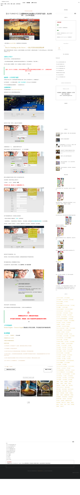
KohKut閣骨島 (72, 335)
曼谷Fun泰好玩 (64, 389)
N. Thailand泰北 (63, 345)
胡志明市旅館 (58, 402)
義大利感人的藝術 (58, 398)
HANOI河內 (63, 322)
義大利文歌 (64, 398)
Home (24, 2)
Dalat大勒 (58, 316)
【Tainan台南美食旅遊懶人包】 (11, 444)
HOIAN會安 (63, 324)
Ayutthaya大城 (65, 299)
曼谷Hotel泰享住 (70, 389)
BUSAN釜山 (66, 301)
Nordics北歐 (64, 347)
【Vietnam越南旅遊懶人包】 (60, 66)
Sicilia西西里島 (58, 364)
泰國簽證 (57, 394)
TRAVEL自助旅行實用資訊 (60, 370)
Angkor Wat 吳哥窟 (59, 297)
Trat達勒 (64, 375)
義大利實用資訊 (71, 396)
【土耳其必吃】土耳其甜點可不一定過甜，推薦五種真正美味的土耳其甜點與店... (28, 394)
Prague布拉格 (69, 354)
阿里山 (65, 404)
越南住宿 (72, 402)
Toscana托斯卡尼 (59, 375)
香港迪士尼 (61, 406)
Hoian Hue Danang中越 (60, 328)
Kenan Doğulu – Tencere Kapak (13, 327)
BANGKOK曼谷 (71, 299)
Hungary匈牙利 (72, 328)
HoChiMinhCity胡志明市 (65, 326)
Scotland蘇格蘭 (67, 362)
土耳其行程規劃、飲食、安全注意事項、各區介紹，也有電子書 (65, 188)
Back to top (76, 472)
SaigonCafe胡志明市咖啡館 (60, 360)
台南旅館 (61, 383)
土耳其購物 (63, 385)
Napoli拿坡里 (58, 347)
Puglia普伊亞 (58, 356)
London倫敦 (65, 339)
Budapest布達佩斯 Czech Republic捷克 (62, 305)
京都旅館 (57, 381)
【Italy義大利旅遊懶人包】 (60, 64)
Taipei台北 (72, 370)
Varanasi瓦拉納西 (71, 377)
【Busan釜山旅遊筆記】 (60, 74)
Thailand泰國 (8, 455)
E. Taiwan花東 (71, 316)
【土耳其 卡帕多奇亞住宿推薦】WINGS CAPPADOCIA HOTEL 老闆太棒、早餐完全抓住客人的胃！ (22, 357)
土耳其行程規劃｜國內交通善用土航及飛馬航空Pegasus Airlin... (11, 394)
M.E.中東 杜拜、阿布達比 (59, 341)
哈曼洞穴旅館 (6, 343)
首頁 (6, 443)
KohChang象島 (65, 335)
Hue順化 (67, 328)
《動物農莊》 (12, 335)
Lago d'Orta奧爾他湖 (67, 337)
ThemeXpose (40, 470)
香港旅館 (57, 406)
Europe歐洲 (66, 320)
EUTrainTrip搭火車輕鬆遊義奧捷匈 (61, 318)
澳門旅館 (72, 394)
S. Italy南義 (68, 356)
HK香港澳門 (58, 324)
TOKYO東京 (68, 368)
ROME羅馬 (63, 356)
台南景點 (65, 383)
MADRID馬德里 (72, 341)
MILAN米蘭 (58, 343)
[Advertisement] (33, 487)
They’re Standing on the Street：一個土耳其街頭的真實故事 (24, 47)
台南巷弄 (57, 383)
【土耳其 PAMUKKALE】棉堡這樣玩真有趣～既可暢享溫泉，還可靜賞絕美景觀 (18, 351)
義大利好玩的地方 (64, 396)
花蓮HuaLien (64, 402)
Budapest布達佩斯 (59, 303)
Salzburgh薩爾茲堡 (59, 362)
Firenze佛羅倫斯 (71, 320)
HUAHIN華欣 (68, 324)
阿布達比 (61, 404)
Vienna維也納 (65, 379)
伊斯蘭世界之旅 (7, 337)
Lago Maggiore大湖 (59, 337)
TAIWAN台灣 (63, 368)
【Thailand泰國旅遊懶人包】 (60, 68)
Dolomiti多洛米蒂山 (64, 316)
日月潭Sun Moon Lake (60, 387)
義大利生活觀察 (69, 398)
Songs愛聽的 (64, 364)
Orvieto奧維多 (58, 349)
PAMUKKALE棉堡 (70, 349)
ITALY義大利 (8, 456)
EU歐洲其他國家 (70, 318)
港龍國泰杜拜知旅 (66, 394)
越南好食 (57, 404)
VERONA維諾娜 (58, 377)
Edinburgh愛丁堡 (59, 320)
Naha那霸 (69, 345)
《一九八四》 (6, 335)
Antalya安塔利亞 (67, 297)
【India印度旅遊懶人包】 (60, 70)
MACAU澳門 (66, 341)
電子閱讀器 (72, 404)
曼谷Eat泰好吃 (58, 389)
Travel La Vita (5, 1)
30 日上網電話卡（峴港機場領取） (62, 27)
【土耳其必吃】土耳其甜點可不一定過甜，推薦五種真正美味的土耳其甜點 (18, 345)
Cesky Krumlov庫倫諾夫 (69, 309)
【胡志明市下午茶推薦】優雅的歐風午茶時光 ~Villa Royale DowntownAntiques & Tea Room (67, 151)
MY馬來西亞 (63, 343)
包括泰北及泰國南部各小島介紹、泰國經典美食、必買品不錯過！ (65, 237)
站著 (9, 51)
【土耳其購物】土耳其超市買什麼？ (10, 348)
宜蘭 (66, 385)
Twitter (59, 48)
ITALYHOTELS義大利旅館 (67, 330)
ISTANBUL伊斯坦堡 (59, 330)
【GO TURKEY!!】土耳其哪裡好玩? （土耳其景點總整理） (15, 360)
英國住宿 (68, 402)
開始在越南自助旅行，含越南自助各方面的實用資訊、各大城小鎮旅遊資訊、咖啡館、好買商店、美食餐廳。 (65, 202)
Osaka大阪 (64, 349)
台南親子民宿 (58, 385)
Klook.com (58, 57)
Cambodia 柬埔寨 (64, 307)
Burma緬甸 (72, 305)
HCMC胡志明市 (68, 322)
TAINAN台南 (58, 368)
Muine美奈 (58, 345)
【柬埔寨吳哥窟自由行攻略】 (60, 72)
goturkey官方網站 (12, 43)
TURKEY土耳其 (28, 11)
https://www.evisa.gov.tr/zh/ (17, 89)
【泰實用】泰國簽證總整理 (64, 138)
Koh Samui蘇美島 (59, 335)
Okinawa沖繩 (70, 347)
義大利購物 (62, 400)
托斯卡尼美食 (71, 385)
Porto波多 (64, 354)
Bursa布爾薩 (58, 307)
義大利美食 (58, 400)
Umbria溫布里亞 (70, 375)
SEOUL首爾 (63, 358)
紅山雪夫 (12, 337)
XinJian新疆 (70, 379)
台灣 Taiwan (34, 2)
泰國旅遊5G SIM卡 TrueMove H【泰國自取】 (64, 37)
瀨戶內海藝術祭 (58, 396)
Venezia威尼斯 (58, 379)
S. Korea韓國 (58, 358)
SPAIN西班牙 (69, 358)
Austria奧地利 (58, 299)
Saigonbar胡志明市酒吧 (70, 360)
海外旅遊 (28, 2)
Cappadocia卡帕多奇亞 (60, 309)
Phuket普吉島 (58, 354)
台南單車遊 (70, 381)
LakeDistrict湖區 (59, 339)
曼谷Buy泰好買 (67, 387)
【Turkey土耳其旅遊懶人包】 (61, 76)
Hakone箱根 (58, 326)
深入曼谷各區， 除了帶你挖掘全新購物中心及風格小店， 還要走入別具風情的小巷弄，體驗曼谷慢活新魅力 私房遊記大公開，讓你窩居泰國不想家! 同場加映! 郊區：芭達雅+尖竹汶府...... (66, 287)
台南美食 (69, 383)
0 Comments (50, 366)
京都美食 (61, 381)
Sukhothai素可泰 (71, 366)
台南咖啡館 (65, 381)
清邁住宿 (61, 394)
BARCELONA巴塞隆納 (59, 301)
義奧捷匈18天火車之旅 (69, 400)
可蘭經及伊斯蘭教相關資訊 (9, 340)
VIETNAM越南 (64, 377)
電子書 (69, 404)
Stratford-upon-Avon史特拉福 (61, 366)
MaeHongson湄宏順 (69, 343)
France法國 (58, 322)
